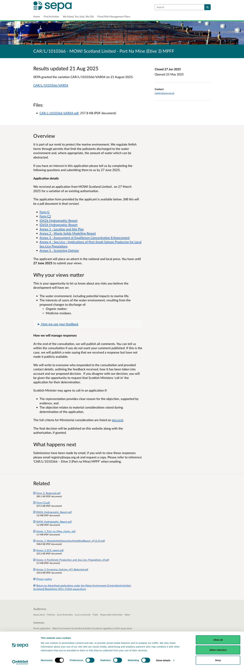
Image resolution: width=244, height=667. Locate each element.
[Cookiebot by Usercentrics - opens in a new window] (20, 661)
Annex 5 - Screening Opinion (59, 250)
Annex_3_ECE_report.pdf (48, 550)
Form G (44, 212)
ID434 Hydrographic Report (58, 225)
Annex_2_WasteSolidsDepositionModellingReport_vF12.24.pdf (69, 540)
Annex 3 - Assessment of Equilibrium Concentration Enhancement (85, 237)
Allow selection (217, 648)
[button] (87, 324)
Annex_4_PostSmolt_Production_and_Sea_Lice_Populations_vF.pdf (71, 559)
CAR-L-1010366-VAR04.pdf (59, 113)
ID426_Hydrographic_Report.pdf (52, 512)
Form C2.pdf (41, 502)
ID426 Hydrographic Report (58, 220)
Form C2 (45, 216)
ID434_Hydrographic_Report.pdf (52, 521)
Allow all (218, 638)
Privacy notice (42, 578)
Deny (218, 658)
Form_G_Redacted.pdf (46, 493)
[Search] (207, 7)
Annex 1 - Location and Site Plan (62, 229)
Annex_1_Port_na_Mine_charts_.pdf (54, 531)
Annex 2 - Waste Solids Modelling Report (68, 233)
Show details (163, 659)
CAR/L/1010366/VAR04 (50, 85)
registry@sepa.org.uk (164, 93)
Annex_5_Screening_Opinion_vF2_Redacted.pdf (60, 569)
